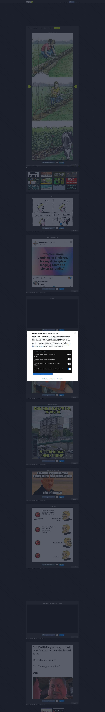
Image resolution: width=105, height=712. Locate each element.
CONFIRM (42, 374)
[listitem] (52, 351)
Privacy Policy (60, 378)
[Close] (76, 333)
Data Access (52, 378)
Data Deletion (45, 378)
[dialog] (52, 356)
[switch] (69, 354)
